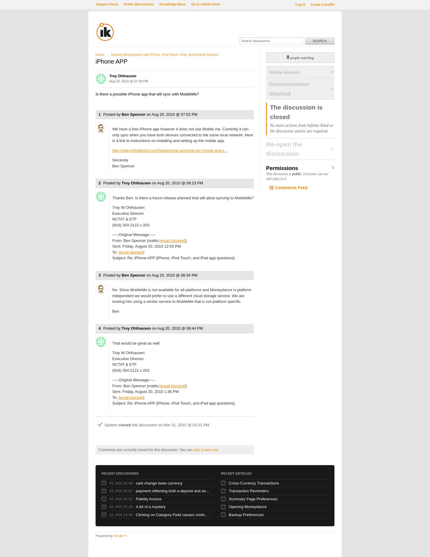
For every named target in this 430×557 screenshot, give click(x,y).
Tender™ (120, 536)
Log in (300, 4)
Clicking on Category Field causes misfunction (173, 515)
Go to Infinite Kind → (207, 4)
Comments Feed (291, 187)
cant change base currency (159, 483)
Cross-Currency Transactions (254, 483)
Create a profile (322, 4)
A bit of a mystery (151, 506)
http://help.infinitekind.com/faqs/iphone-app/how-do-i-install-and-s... (170, 150)
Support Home (107, 4)
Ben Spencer (133, 114)
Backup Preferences (246, 515)
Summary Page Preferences (253, 499)
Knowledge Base (172, 4)
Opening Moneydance (248, 506)
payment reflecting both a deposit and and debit (173, 491)
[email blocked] (172, 240)
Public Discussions (139, 4)
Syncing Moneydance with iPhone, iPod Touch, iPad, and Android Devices (165, 54)
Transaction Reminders (249, 491)
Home (100, 54)
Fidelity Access (149, 499)
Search (319, 41)
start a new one (205, 450)
